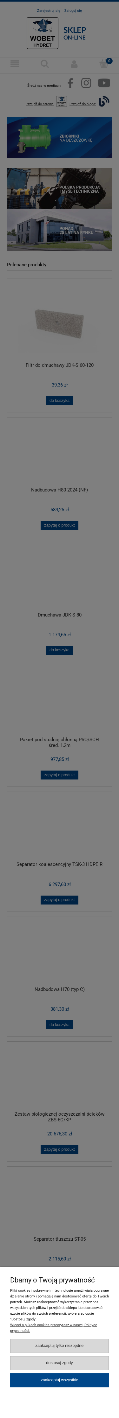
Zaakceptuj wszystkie (59, 1380)
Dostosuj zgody (59, 1363)
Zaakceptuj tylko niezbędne (60, 1345)
